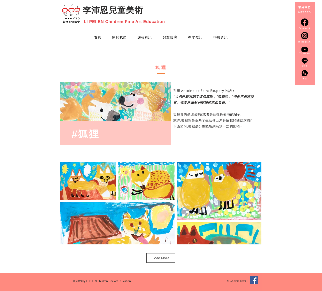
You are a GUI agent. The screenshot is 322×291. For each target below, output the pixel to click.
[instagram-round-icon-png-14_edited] (304, 35)
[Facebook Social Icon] (254, 280)
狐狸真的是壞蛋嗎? (187, 114)
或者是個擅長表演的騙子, (222, 114)
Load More (161, 258)
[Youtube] (304, 49)
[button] (170, 37)
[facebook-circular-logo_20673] (304, 22)
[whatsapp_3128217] (304, 73)
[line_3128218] (304, 61)
